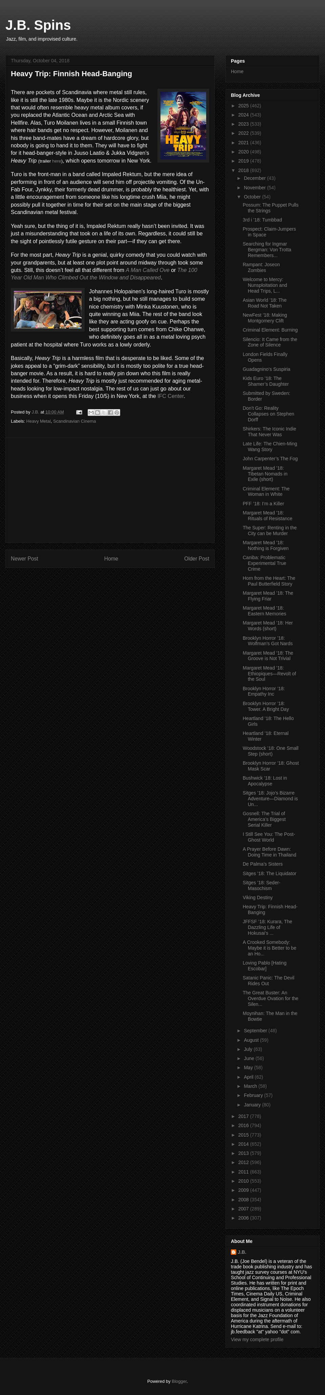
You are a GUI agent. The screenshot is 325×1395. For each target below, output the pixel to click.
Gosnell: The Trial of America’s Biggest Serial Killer (264, 819)
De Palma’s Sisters (263, 864)
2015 (244, 1135)
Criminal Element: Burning (270, 330)
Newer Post (24, 559)
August (252, 1040)
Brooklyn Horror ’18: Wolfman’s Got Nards (268, 641)
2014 (244, 1144)
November (255, 187)
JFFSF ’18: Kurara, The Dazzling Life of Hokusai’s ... (267, 927)
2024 (244, 115)
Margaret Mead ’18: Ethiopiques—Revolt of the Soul (269, 673)
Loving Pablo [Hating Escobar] (264, 965)
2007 (244, 1208)
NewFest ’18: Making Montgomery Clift (265, 317)
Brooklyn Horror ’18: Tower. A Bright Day (266, 706)
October (253, 196)
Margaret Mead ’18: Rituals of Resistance (267, 515)
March (251, 1086)
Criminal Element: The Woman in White (266, 491)
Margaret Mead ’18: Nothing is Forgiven (266, 545)
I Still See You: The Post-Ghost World (269, 837)
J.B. (242, 1252)
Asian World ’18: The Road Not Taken (264, 303)
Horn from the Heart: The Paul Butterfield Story (269, 581)
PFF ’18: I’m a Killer (263, 503)
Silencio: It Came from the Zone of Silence (270, 342)
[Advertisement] (110, 490)
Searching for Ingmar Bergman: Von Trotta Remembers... (267, 249)
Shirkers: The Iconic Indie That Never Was (269, 431)
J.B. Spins (38, 25)
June (249, 1058)
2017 (244, 1116)
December (255, 178)
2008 (244, 1199)
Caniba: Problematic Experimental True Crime (264, 563)
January (253, 1104)
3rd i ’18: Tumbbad (262, 220)
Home (111, 559)
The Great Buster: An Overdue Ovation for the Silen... (270, 998)
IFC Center (170, 396)
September (256, 1030)
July (249, 1049)
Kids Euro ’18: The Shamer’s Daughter (266, 381)
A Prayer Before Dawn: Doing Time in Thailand (269, 852)
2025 (244, 105)
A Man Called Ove (147, 270)
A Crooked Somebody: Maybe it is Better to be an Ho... (269, 947)
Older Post (196, 559)
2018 (244, 170)
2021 (244, 142)
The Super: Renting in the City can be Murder (270, 530)
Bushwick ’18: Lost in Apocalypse (265, 780)
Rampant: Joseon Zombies (261, 267)
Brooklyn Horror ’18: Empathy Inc (264, 691)
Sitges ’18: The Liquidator (270, 873)
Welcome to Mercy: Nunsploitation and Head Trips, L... (265, 285)
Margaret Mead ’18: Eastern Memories (264, 610)
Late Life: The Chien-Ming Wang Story (270, 446)
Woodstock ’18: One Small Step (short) (271, 751)
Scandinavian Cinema (74, 421)
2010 (244, 1181)
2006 (244, 1218)
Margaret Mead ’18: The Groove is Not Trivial (268, 655)
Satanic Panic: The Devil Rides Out (268, 980)
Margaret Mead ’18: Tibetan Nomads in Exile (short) (265, 473)
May (249, 1067)
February (254, 1095)
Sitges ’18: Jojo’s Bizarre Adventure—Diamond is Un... (270, 798)
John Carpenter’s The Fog (270, 458)
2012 (244, 1162)
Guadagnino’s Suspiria (266, 369)
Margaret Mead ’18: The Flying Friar (268, 595)
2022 (244, 133)
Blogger (179, 1381)
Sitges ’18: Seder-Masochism (261, 885)
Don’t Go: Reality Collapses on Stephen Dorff (268, 413)
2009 (244, 1190)
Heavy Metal (38, 421)
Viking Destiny (258, 897)
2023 (244, 124)
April (249, 1077)
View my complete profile (257, 1339)
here (56, 161)
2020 (244, 151)
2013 (244, 1153)
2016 (244, 1125)
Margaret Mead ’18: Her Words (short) (268, 625)
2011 (244, 1172)
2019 (244, 161)
